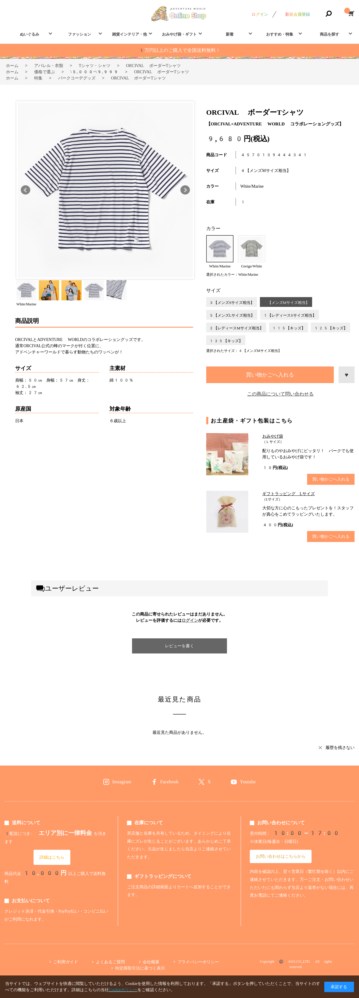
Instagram (121, 782)
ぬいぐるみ (29, 34)
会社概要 (151, 961)
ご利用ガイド (65, 961)
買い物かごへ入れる (270, 375)
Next (185, 190)
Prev (25, 190)
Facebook (169, 782)
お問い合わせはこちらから (281, 856)
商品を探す (329, 34)
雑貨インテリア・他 (129, 34)
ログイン (260, 14)
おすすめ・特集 (279, 34)
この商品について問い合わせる (280, 394)
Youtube (248, 782)
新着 (229, 34)
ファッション (79, 34)
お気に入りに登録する (347, 374)
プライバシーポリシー (198, 961)
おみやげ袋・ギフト (179, 34)
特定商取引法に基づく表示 (140, 968)
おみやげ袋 (272, 436)
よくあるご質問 (110, 961)
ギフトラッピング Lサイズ (288, 493)
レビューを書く (179, 645)
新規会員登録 (297, 14)
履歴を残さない (340, 747)
